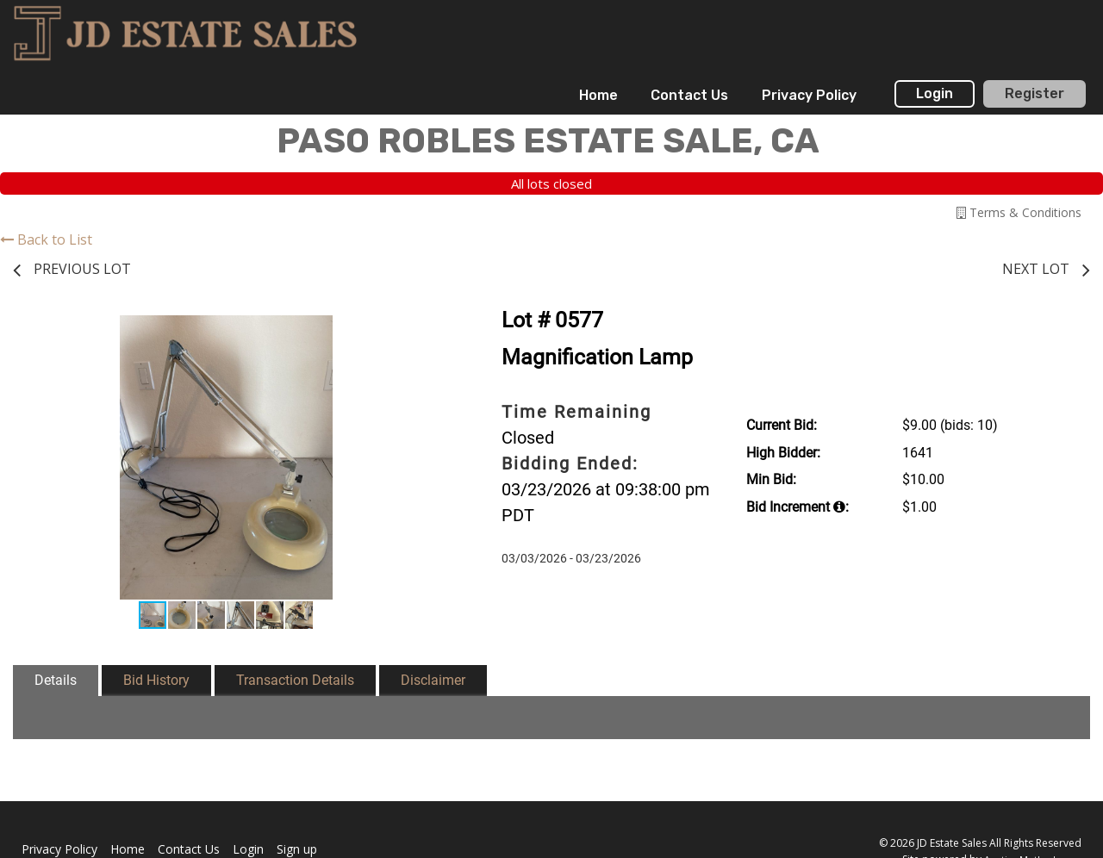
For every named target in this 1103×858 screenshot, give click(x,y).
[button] (424, 331)
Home (598, 95)
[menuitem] (598, 95)
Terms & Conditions (1019, 212)
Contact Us (689, 95)
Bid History (156, 680)
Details (55, 680)
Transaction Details (295, 680)
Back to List (46, 239)
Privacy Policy (809, 95)
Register (1034, 93)
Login (934, 93)
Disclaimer (433, 680)
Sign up (297, 849)
